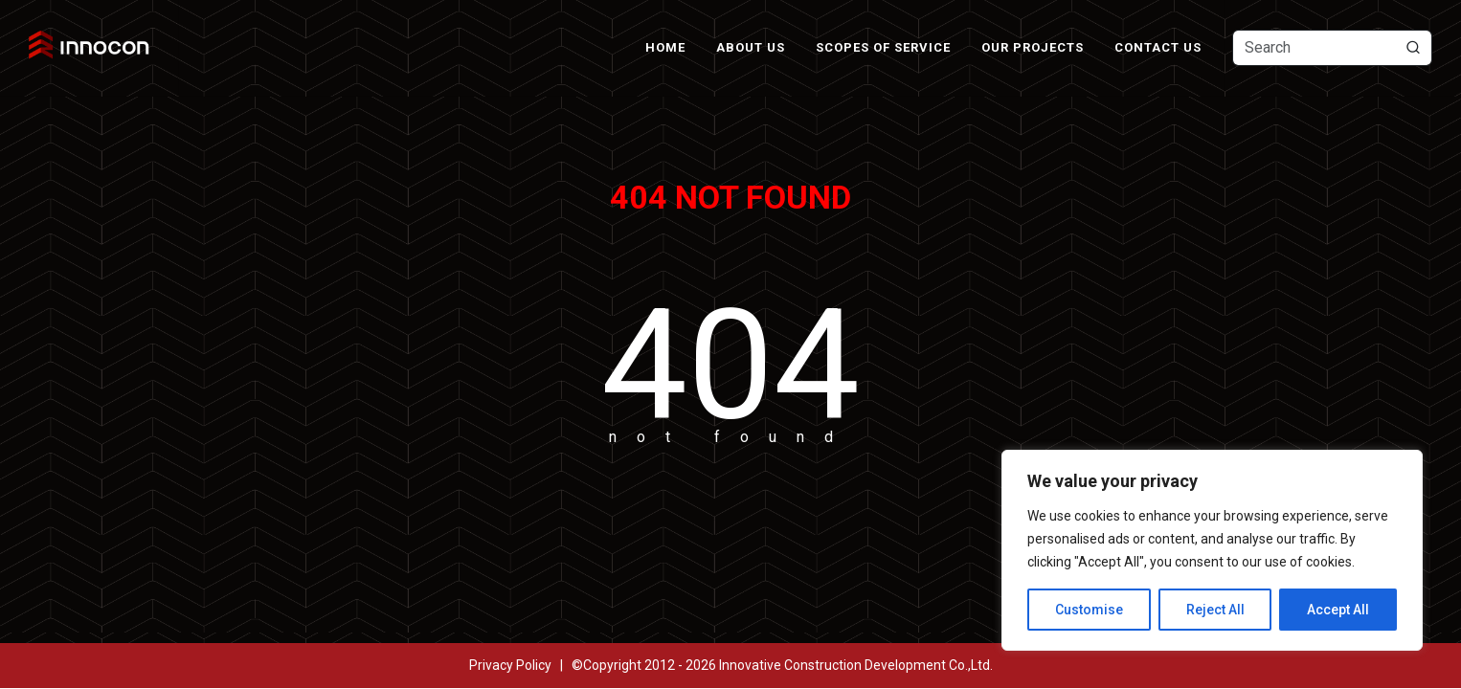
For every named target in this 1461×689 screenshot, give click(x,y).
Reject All (1215, 609)
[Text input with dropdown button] (1332, 48)
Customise (1089, 609)
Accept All (1338, 609)
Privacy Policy (510, 665)
